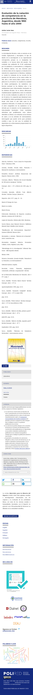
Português (6, 538)
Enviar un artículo (10, 516)
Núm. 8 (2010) (18, 8)
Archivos (10, 8)
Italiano (5, 535)
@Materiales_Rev (9, 631)
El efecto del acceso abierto (22, 448)
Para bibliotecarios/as (8, 554)
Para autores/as (7, 552)
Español (5, 530)
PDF (5, 366)
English (5, 527)
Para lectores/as (7, 549)
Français (5, 533)
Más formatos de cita (12, 472)
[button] (6, 479)
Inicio (4, 8)
